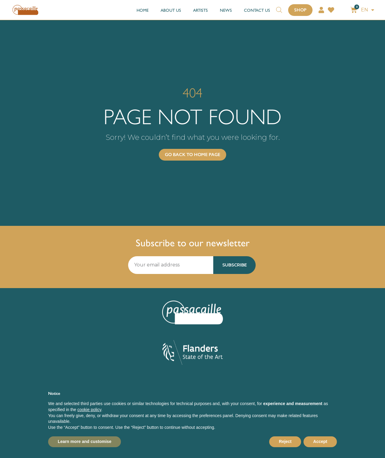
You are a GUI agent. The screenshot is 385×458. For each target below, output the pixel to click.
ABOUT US (171, 10)
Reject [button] (285, 441)
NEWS (226, 10)
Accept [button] (320, 441)
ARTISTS (200, 10)
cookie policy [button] (89, 409)
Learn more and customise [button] (84, 441)
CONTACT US (257, 10)
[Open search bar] (279, 7)
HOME (143, 10)
